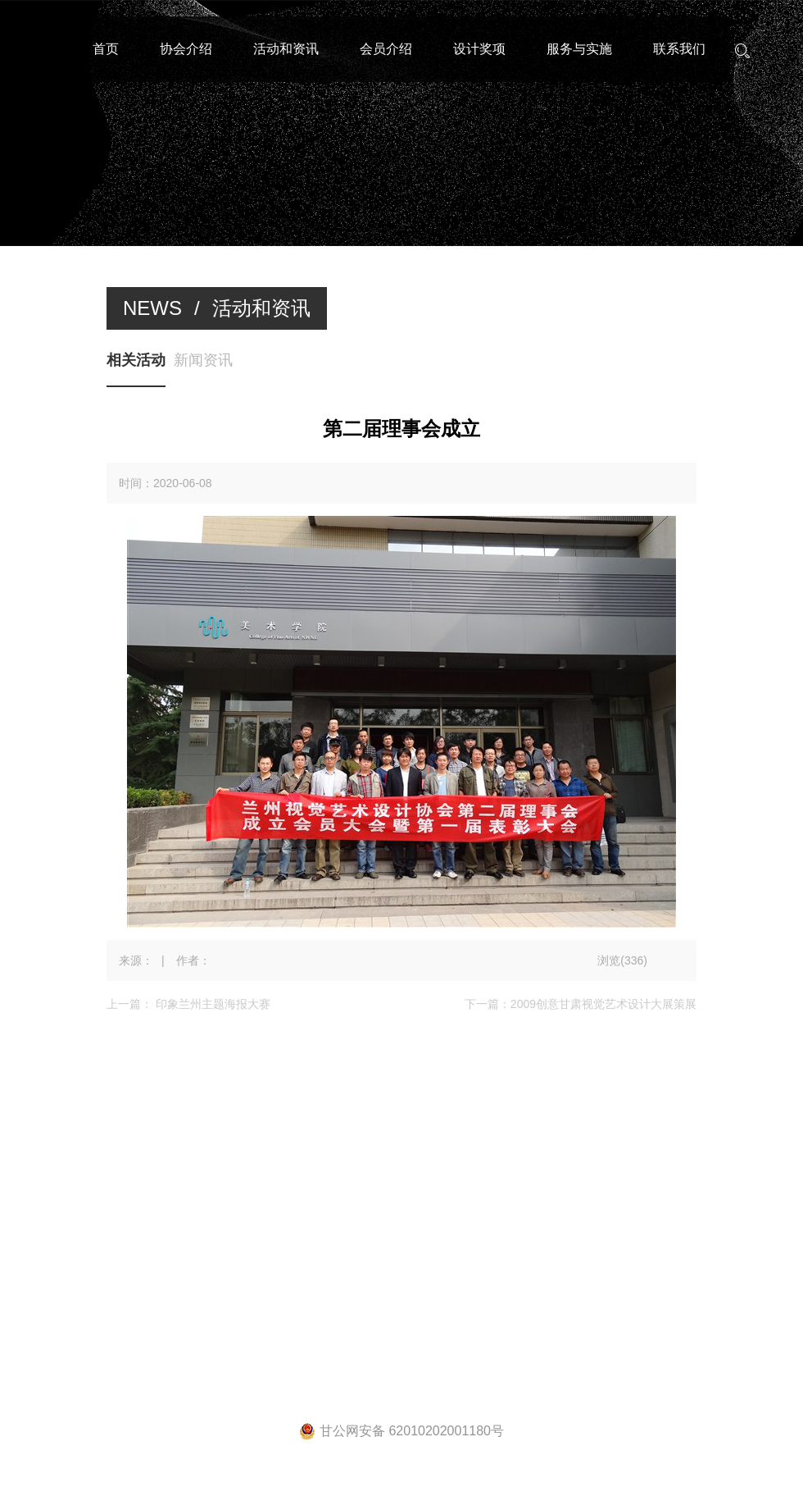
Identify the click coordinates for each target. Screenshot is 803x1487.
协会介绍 (186, 49)
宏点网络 (624, 1261)
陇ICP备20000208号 (469, 1261)
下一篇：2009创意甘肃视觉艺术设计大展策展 (580, 1003)
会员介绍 (386, 49)
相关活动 (136, 360)
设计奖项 (479, 49)
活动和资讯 (286, 49)
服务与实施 (579, 49)
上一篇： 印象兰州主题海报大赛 (188, 1003)
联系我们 (679, 49)
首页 (106, 49)
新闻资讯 (203, 360)
